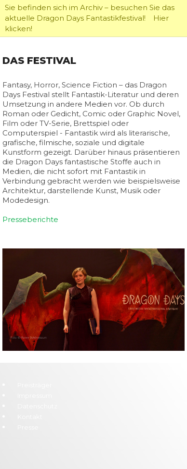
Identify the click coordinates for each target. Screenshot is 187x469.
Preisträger (34, 385)
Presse (28, 427)
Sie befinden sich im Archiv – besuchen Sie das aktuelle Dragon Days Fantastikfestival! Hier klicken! (89, 18)
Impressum (34, 395)
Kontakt (29, 416)
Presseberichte (30, 219)
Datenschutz (37, 406)
